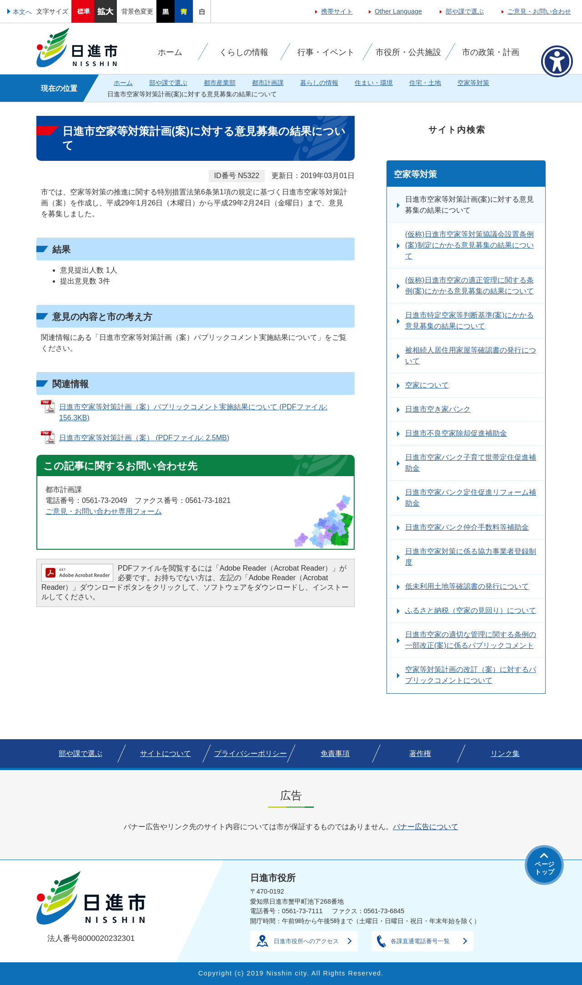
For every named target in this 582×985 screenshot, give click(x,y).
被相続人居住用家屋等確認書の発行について (470, 355)
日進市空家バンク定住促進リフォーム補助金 (470, 497)
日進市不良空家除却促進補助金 (456, 433)
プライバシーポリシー (250, 753)
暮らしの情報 (319, 82)
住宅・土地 (425, 82)
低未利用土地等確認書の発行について (467, 586)
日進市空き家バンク (438, 409)
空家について (427, 385)
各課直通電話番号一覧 (420, 941)
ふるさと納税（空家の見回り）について (470, 610)
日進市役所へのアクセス (306, 941)
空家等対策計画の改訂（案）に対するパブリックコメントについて (470, 675)
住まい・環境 (374, 82)
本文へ (22, 11)
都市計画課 (268, 82)
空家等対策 (473, 82)
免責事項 (335, 753)
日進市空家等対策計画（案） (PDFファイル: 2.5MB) (144, 438)
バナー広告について (425, 827)
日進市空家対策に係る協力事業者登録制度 (470, 556)
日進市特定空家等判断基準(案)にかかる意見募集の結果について (469, 320)
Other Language (398, 11)
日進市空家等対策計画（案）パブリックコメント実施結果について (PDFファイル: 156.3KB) (193, 412)
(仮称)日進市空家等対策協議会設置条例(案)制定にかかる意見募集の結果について (469, 245)
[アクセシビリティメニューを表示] (557, 61)
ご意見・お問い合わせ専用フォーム (103, 511)
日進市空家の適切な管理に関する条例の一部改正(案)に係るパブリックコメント (470, 640)
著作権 (420, 753)
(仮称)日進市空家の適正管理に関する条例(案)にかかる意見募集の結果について (469, 285)
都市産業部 (220, 82)
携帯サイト (337, 11)
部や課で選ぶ (465, 11)
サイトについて (165, 753)
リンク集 (505, 753)
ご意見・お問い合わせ (539, 11)
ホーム (123, 82)
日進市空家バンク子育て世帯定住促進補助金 (470, 462)
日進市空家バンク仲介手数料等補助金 (467, 527)
